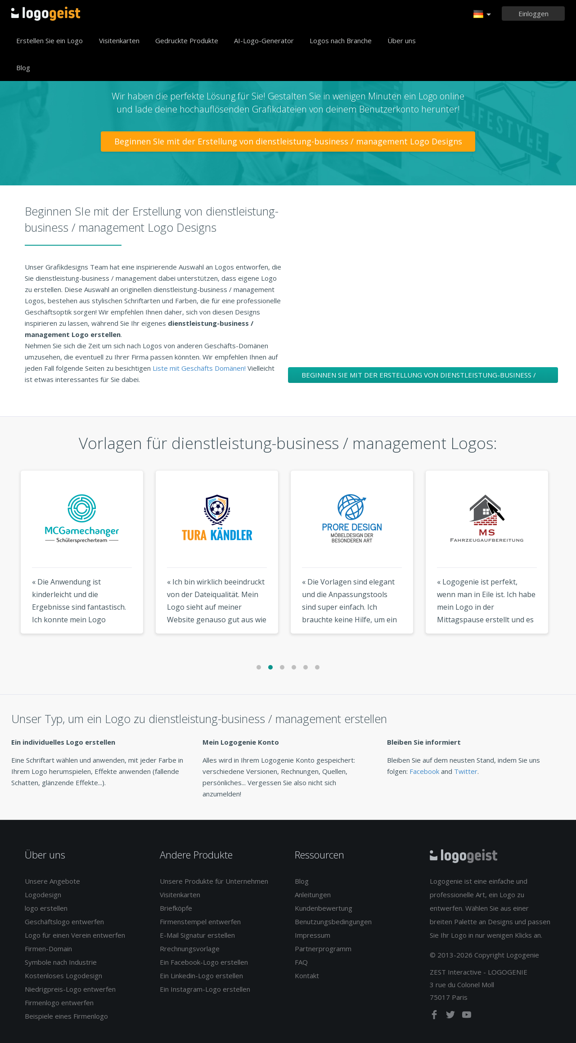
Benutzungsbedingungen (333, 921)
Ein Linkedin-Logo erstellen (201, 975)
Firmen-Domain (48, 948)
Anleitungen (313, 894)
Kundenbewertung (323, 908)
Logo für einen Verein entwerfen (75, 935)
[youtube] (466, 1016)
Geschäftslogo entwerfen (64, 921)
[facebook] (435, 1016)
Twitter (465, 771)
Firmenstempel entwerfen (200, 921)
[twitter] (451, 1016)
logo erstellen (46, 908)
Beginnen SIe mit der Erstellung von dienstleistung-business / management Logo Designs (288, 141)
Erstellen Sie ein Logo (49, 40)
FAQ (301, 962)
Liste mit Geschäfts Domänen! (200, 368)
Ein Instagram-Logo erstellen (205, 989)
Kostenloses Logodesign (63, 975)
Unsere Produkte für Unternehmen (214, 881)
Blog (23, 67)
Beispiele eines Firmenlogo (66, 1016)
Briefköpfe (176, 908)
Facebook (424, 771)
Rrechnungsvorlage (190, 948)
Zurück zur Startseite (45, 13)
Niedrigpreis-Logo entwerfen (70, 989)
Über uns (401, 40)
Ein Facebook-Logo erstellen (204, 962)
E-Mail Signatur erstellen (197, 935)
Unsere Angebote (52, 881)
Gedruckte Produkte (186, 40)
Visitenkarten (119, 40)
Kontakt (307, 975)
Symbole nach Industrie (61, 962)
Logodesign (43, 894)
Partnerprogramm (323, 948)
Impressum (312, 935)
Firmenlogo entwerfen (59, 1002)
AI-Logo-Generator (264, 40)
